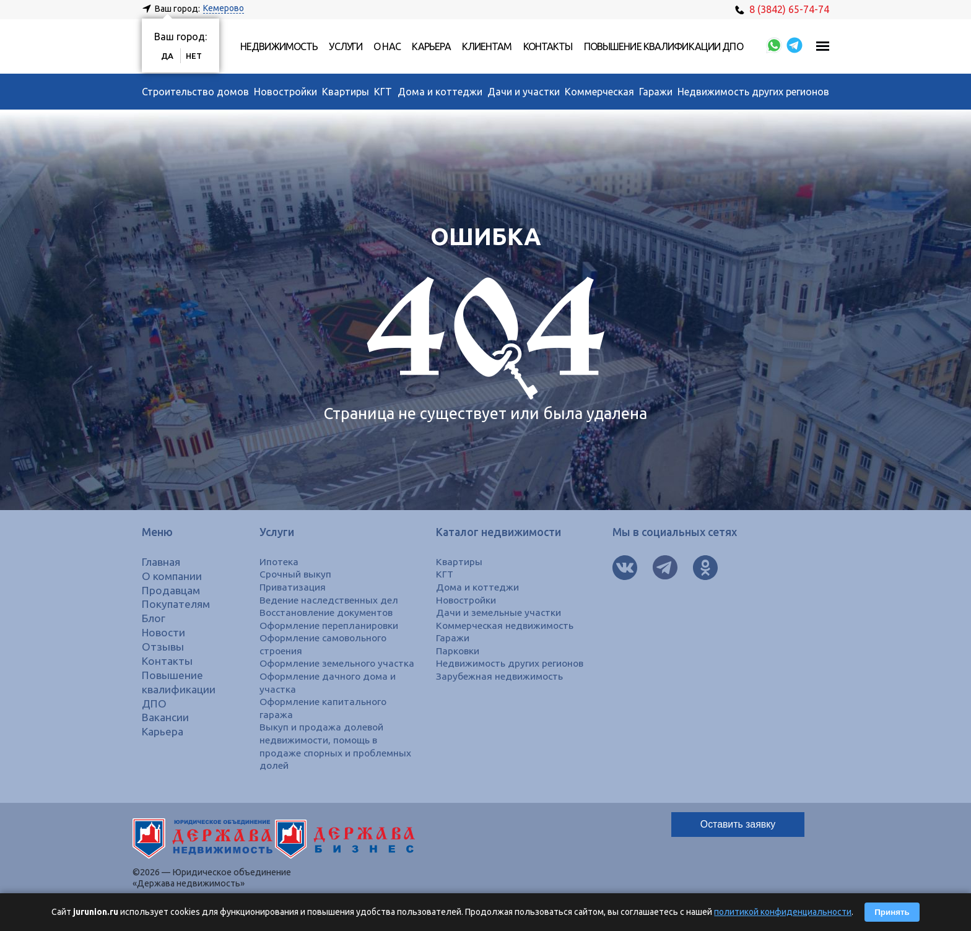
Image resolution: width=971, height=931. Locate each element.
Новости (164, 632)
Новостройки (285, 91)
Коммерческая (599, 91)
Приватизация (293, 586)
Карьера (431, 46)
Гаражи (656, 91)
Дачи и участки (523, 91)
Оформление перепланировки (329, 625)
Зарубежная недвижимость (500, 676)
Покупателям (177, 604)
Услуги (345, 46)
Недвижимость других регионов (753, 91)
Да (167, 55)
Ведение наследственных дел (329, 599)
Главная (161, 562)
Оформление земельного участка (337, 663)
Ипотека (278, 561)
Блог (154, 618)
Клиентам (487, 46)
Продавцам (171, 590)
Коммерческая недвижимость (506, 625)
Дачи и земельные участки (499, 612)
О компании (172, 576)
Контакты (548, 46)
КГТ (383, 91)
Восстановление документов (327, 612)
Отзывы (163, 646)
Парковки (458, 650)
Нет (194, 55)
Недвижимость (279, 46)
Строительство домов (195, 91)
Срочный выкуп (295, 573)
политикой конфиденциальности (782, 912)
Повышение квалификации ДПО (663, 46)
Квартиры (345, 91)
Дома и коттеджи (440, 91)
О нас (387, 46)
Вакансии (165, 717)
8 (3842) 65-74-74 (782, 9)
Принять (891, 912)
